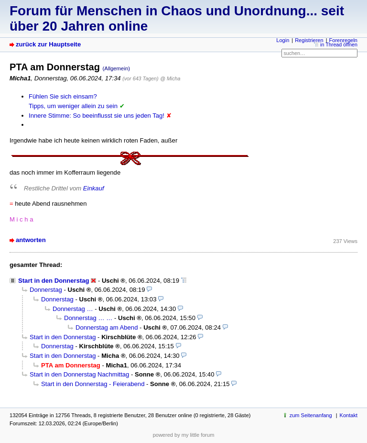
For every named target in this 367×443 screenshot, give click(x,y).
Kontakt (348, 415)
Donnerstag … (73, 308)
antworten (31, 240)
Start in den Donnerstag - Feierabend (92, 384)
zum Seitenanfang (311, 415)
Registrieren (309, 40)
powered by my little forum (184, 435)
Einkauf (93, 188)
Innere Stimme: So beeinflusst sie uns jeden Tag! (96, 115)
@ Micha (170, 78)
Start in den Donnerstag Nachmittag (79, 374)
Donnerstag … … (88, 317)
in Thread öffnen (338, 44)
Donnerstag (46, 289)
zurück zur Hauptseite (48, 44)
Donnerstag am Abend (107, 327)
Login (282, 40)
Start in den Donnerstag (53, 280)
